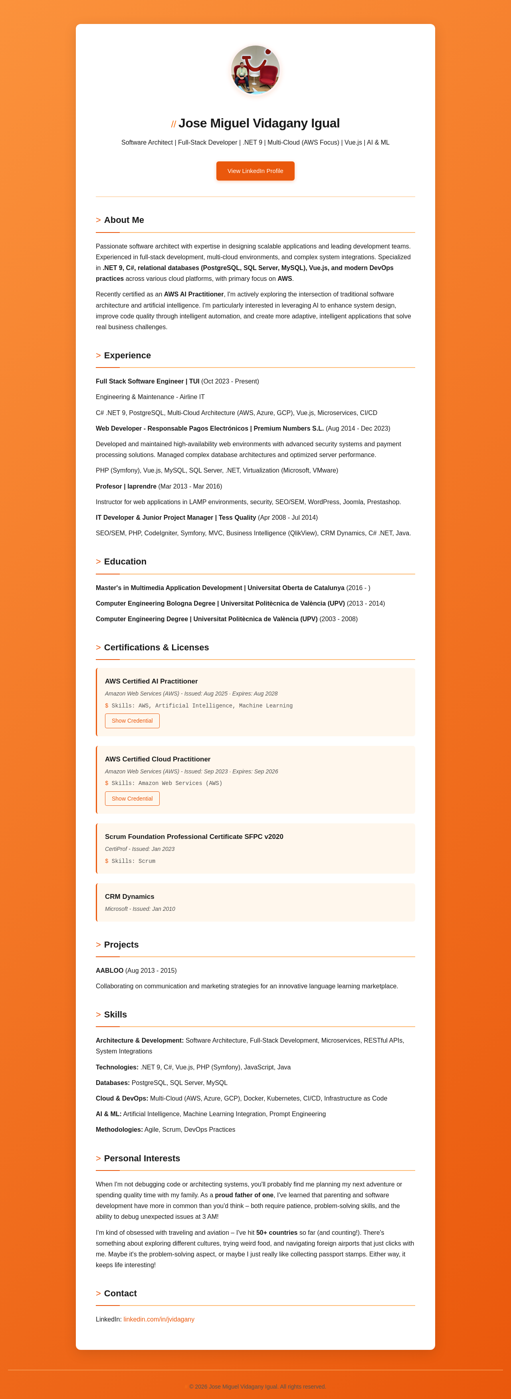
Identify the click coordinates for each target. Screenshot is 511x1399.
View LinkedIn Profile (255, 170)
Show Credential (132, 720)
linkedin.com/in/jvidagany (158, 1319)
